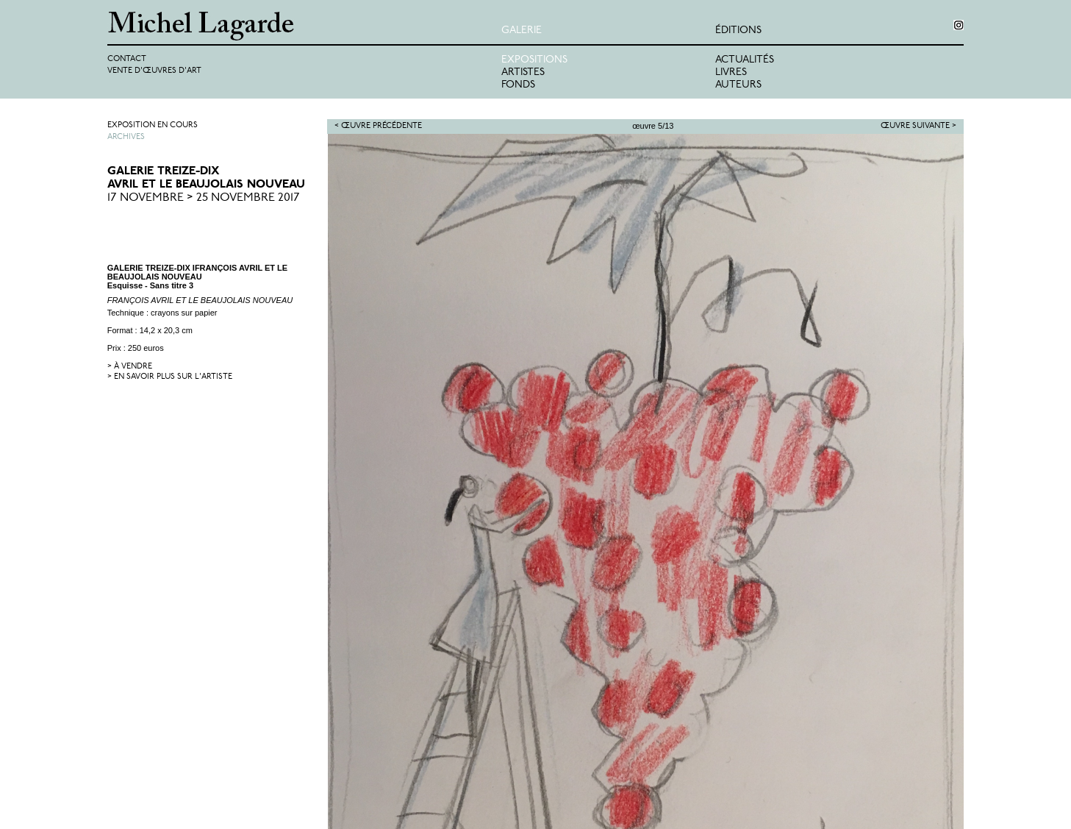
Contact (126, 59)
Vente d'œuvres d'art (154, 71)
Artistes (523, 72)
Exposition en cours (152, 125)
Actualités (744, 59)
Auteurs (738, 84)
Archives (126, 137)
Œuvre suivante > (918, 126)
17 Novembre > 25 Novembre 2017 (203, 198)
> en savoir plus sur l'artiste (169, 377)
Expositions (534, 59)
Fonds (518, 84)
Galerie (521, 30)
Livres (731, 72)
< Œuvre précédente (378, 126)
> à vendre (129, 367)
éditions (738, 30)
